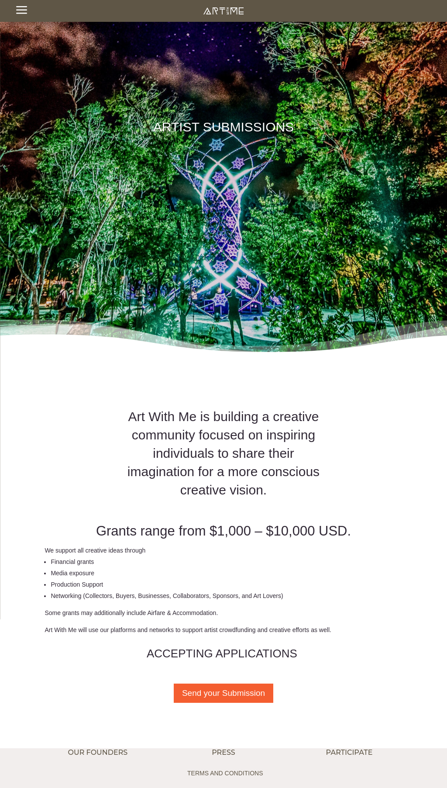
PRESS (223, 752)
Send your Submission (223, 693)
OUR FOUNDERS (98, 752)
